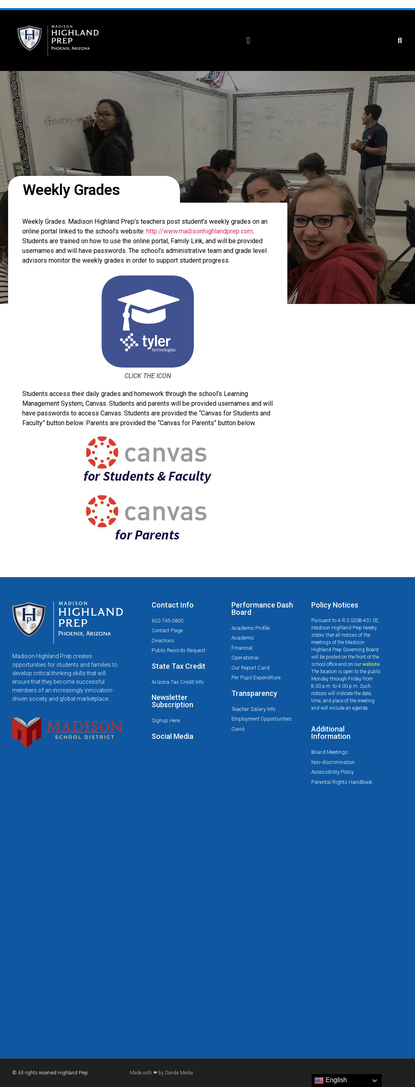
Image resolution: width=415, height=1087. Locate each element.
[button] (248, 40)
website (371, 664)
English (330, 1080)
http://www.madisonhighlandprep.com (199, 231)
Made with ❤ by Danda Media (161, 1073)
